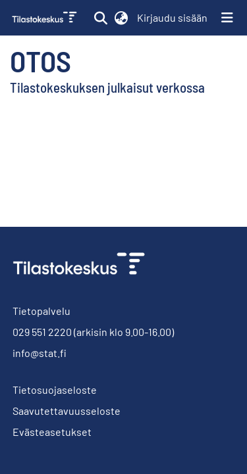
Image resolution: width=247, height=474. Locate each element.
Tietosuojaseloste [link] (55, 389)
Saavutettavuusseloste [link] (67, 410)
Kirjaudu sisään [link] (173, 17)
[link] (46, 18)
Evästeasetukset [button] (52, 431)
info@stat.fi (40, 352)
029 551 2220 (42, 331)
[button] (100, 18)
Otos (40, 60)
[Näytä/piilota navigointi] (227, 17)
